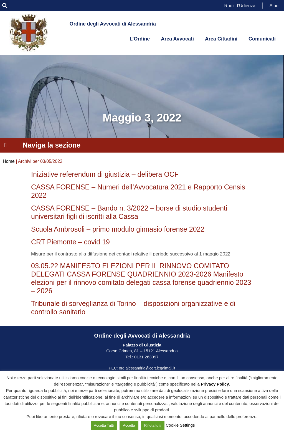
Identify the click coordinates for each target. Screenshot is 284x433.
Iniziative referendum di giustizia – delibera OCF (105, 174)
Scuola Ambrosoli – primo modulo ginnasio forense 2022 (117, 229)
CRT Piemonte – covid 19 (70, 242)
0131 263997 (146, 356)
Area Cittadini (221, 39)
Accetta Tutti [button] (104, 425)
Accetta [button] (129, 425)
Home (9, 161)
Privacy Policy (215, 384)
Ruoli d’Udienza (239, 5)
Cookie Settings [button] (180, 425)
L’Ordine (140, 39)
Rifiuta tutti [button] (152, 425)
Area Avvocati (177, 39)
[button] (4, 5)
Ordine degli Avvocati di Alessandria (113, 24)
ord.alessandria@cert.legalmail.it (147, 368)
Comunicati (262, 39)
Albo (274, 5)
